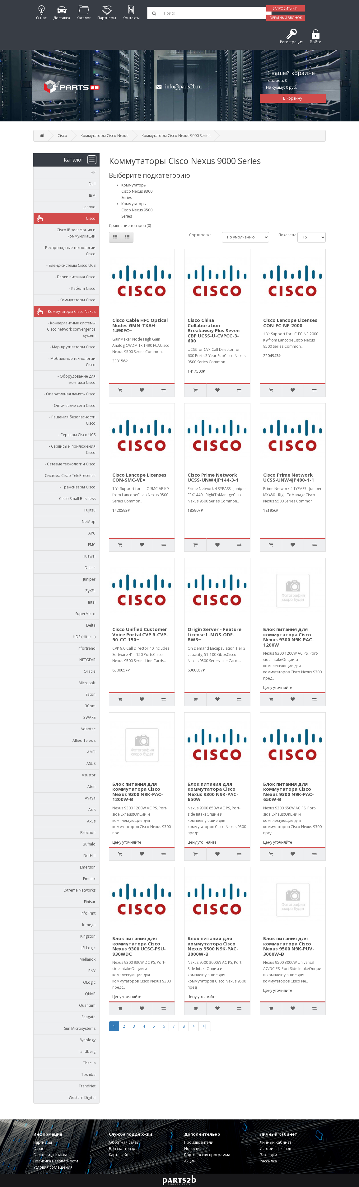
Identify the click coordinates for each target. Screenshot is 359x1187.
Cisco (62, 135)
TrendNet (87, 1086)
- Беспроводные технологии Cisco (68, 251)
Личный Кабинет (275, 1142)
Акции (190, 1161)
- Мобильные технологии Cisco (70, 361)
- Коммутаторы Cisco (75, 300)
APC (92, 533)
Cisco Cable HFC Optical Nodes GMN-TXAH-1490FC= (140, 325)
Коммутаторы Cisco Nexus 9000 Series (176, 135)
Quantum (87, 1005)
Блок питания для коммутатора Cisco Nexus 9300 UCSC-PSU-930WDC (139, 946)
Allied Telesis (84, 740)
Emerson (88, 867)
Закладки (268, 1154)
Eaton (91, 694)
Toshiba (88, 1074)
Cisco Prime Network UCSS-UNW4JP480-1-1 (288, 477)
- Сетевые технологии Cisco (69, 464)
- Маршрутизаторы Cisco (71, 347)
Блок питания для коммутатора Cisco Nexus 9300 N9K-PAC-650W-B (288, 792)
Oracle (90, 671)
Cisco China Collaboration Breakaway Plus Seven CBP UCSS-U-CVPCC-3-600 (214, 330)
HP (93, 172)
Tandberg (87, 1051)
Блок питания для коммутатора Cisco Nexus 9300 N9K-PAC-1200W (288, 637)
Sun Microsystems (80, 1028)
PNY (92, 970)
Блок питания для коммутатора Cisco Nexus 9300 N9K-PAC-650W (213, 792)
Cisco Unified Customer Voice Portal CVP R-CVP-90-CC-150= (140, 634)
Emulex (89, 878)
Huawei (89, 556)
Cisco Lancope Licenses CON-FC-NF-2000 (290, 322)
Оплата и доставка (50, 1154)
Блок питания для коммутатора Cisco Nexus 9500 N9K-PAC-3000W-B (213, 946)
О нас (38, 1148)
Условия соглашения (52, 1167)
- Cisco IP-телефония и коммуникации (74, 233)
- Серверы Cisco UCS (75, 434)
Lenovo (89, 207)
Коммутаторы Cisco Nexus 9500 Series (136, 210)
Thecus (89, 1063)
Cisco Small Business (77, 498)
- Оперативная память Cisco (68, 394)
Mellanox (88, 959)
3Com (90, 706)
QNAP (90, 993)
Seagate (89, 1017)
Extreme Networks (79, 890)
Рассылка (268, 1161)
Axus (91, 821)
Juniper (89, 579)
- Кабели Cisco (81, 288)
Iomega (89, 924)
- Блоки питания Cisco (74, 277)
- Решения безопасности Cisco (71, 420)
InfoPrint (88, 913)
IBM (92, 195)
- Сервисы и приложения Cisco (71, 449)
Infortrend (86, 648)
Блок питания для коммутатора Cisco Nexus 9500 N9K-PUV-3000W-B (288, 946)
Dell (92, 183)
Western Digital (82, 1097)
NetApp (89, 521)
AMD (91, 752)
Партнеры (42, 1142)
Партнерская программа (207, 1154)
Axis (92, 809)
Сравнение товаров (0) (130, 225)
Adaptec (88, 729)
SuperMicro (85, 613)
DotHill (89, 855)
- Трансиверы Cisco (76, 487)
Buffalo (89, 844)
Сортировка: (200, 235)
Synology (88, 1040)
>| (205, 1026)
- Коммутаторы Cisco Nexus (69, 311)
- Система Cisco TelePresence (68, 475)
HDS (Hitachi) (84, 636)
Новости (192, 1148)
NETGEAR (87, 659)
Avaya (90, 798)
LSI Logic (88, 947)
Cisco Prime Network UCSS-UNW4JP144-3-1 (213, 477)
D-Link (90, 567)
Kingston (88, 936)
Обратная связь (123, 1142)
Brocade (88, 832)
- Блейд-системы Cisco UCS (70, 265)
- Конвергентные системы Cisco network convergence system (70, 329)
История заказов (275, 1148)
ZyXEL (90, 590)
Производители (198, 1142)
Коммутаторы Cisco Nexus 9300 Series (136, 191)
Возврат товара (123, 1148)
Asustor (89, 775)
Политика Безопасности (55, 1161)
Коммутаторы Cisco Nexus (104, 135)
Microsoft (87, 682)
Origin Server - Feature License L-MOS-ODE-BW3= (214, 634)
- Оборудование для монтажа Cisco (75, 379)
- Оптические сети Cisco (72, 405)
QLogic (89, 982)
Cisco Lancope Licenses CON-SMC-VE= (139, 477)
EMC (92, 544)
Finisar (90, 901)
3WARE (89, 717)
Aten (91, 786)
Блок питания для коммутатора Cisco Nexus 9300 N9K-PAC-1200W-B (137, 792)
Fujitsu (90, 510)
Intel (92, 602)
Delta (91, 625)
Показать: (283, 235)
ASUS (91, 763)
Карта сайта (120, 1154)
